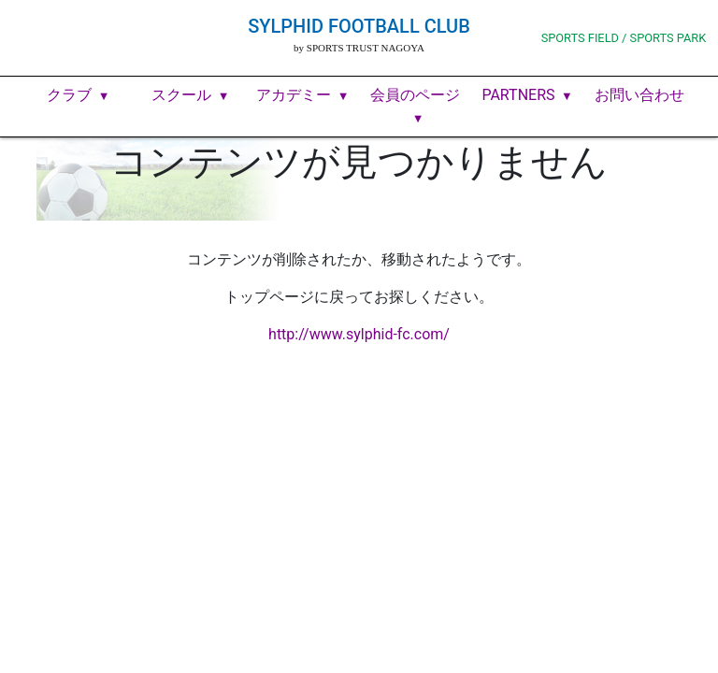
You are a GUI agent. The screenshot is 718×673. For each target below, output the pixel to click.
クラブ (69, 95)
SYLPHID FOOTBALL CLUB (359, 26)
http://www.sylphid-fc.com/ (359, 334)
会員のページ (415, 95)
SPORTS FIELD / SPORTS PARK (624, 38)
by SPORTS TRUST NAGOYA (359, 47)
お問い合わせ (639, 95)
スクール (181, 95)
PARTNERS (517, 95)
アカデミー (293, 95)
